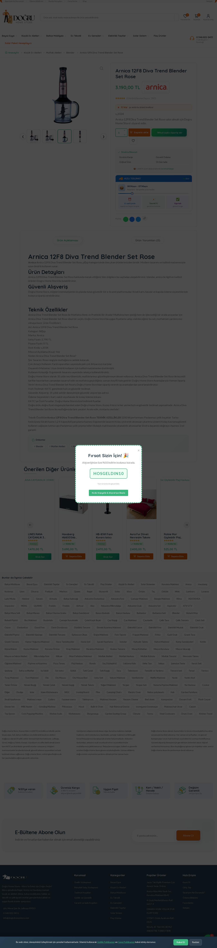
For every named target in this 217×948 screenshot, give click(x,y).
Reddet (195, 942)
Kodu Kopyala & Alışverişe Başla (108, 493)
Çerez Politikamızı (126, 942)
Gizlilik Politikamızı (106, 942)
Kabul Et (181, 942)
